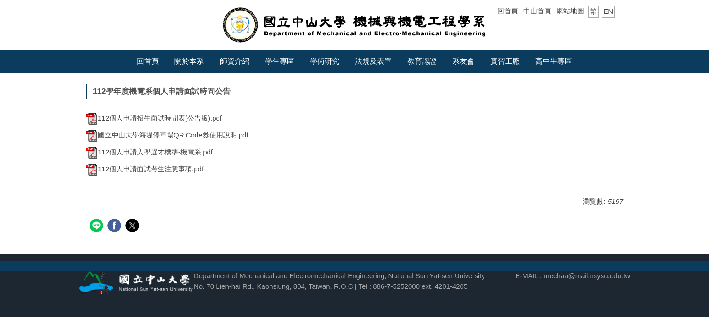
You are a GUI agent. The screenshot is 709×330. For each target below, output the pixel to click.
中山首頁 (537, 11)
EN (608, 11)
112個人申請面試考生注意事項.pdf (144, 169)
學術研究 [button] (324, 61)
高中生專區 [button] (553, 61)
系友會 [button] (463, 61)
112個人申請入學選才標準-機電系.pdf (149, 152)
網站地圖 (570, 11)
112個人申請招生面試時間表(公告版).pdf (154, 118)
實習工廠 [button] (505, 61)
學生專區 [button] (279, 61)
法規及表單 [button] (373, 61)
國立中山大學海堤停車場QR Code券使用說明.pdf (167, 135)
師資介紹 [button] (234, 61)
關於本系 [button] (189, 61)
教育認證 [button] (422, 61)
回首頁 (507, 11)
